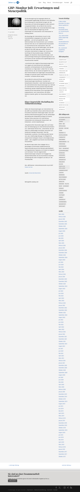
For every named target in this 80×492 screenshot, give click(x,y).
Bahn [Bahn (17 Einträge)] (60, 123)
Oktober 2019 (62, 399)
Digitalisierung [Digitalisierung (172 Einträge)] (63, 66)
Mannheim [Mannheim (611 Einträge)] (61, 174)
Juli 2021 (61, 348)
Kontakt (66, 2)
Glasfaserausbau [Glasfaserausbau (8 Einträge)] (63, 150)
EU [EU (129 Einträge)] (68, 141)
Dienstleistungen (58, 2)
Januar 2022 (62, 334)
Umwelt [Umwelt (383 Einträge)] (61, 197)
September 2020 (63, 372)
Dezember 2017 (63, 451)
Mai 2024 (61, 267)
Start (39, 2)
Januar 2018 (62, 449)
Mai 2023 (61, 295)
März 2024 (61, 271)
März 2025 (61, 243)
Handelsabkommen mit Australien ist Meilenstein (64, 43)
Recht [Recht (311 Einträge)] (60, 186)
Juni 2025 (61, 236)
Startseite (49, 490)
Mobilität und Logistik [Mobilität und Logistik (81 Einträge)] (63, 91)
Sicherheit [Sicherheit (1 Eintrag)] (62, 102)
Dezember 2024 (63, 250)
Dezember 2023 (63, 279)
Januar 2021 (62, 363)
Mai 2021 (61, 353)
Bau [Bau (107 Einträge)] (64, 123)
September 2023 (63, 286)
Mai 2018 (61, 439)
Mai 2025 (61, 238)
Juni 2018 (61, 437)
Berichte (10, 38)
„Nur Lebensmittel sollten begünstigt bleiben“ (63, 37)
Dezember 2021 (63, 336)
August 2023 (62, 288)
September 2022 (63, 315)
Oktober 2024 (62, 255)
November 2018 (63, 425)
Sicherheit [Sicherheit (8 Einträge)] (66, 186)
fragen (12, 481)
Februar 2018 (62, 447)
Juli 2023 (61, 291)
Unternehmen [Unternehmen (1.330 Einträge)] (62, 201)
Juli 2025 (61, 233)
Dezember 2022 (63, 307)
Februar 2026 (62, 216)
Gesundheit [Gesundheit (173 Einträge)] (66, 148)
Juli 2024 (61, 262)
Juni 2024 (61, 264)
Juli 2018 (61, 435)
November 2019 (63, 396)
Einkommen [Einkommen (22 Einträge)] (62, 139)
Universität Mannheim (35, 173)
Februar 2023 (62, 303)
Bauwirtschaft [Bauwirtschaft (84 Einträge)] (63, 62)
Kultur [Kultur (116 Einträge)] (61, 164)
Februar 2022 (62, 331)
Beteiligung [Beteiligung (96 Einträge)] (62, 126)
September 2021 (63, 343)
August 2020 (62, 375)
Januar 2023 (62, 305)
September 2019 (63, 401)
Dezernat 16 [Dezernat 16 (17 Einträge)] (62, 132)
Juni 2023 (61, 293)
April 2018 (61, 442)
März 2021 (61, 358)
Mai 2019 (61, 411)
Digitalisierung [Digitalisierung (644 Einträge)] (63, 135)
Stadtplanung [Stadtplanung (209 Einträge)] (63, 190)
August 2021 (62, 346)
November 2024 (63, 252)
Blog (44, 2)
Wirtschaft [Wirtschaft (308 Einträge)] (62, 107)
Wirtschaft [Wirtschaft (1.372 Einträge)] (62, 206)
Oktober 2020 (62, 370)
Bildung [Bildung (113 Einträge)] (61, 128)
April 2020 (61, 384)
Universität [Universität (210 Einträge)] (62, 199)
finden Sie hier (28, 167)
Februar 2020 (62, 389)
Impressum (30, 490)
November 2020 (63, 367)
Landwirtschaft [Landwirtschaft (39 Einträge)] (63, 170)
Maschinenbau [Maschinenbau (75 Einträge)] (63, 88)
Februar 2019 (62, 418)
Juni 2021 (61, 351)
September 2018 (63, 430)
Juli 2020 (61, 377)
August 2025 (62, 231)
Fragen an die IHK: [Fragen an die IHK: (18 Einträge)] (64, 75)
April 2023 (61, 298)
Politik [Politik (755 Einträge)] (67, 183)
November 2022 (63, 310)
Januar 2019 (62, 420)
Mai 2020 (61, 382)
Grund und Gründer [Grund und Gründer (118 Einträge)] (62, 80)
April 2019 (61, 413)
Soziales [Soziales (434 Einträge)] (61, 188)
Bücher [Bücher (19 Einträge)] (66, 128)
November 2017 (63, 454)
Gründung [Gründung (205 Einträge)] (62, 152)
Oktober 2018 (62, 427)
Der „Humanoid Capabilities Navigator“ (63, 49)
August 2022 (62, 317)
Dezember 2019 (63, 394)
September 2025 (63, 228)
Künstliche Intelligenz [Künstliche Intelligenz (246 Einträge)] (62, 167)
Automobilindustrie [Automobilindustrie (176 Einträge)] (64, 117)
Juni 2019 (61, 408)
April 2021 (61, 355)
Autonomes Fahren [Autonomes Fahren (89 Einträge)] (62, 120)
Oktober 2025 (62, 226)
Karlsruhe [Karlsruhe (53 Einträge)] (62, 161)
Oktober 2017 (62, 456)
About (49, 2)
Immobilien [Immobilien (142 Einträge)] (62, 157)
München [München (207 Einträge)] (61, 183)
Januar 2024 (62, 276)
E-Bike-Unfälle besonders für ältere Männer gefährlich (64, 23)
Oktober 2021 (62, 341)
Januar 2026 (62, 219)
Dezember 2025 (63, 221)
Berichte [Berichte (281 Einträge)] (61, 64)
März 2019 (61, 415)
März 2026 (61, 214)
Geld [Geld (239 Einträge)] (60, 148)
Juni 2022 (61, 322)
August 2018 (62, 432)
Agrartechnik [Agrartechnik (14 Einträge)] (62, 59)
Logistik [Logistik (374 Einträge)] (61, 172)
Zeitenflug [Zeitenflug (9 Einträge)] (62, 109)
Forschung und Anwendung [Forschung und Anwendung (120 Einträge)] (63, 71)
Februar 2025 (62, 245)
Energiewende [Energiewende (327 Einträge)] (62, 141)
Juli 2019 (61, 406)
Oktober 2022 (62, 312)
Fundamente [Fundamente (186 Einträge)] (62, 77)
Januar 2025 (62, 248)
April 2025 (61, 240)
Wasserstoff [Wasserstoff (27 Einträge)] (62, 204)
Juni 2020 (61, 379)
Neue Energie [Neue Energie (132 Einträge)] (62, 94)
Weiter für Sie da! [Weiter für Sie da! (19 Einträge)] (64, 105)
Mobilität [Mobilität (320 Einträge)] (61, 181)
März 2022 (61, 329)
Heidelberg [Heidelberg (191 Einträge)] (62, 155)
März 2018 (61, 444)
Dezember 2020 (63, 365)
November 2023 (63, 281)
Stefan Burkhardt (14, 29)
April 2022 (61, 327)
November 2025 (63, 224)
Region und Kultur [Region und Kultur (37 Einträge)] (62, 99)
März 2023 (61, 300)
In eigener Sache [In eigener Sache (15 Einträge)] (63, 83)
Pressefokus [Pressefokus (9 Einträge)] (62, 96)
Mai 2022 (61, 324)
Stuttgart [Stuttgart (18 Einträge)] (62, 195)
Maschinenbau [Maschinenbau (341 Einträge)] (63, 177)
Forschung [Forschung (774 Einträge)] (62, 143)
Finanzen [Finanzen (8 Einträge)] (61, 68)
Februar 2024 (62, 274)
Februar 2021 (62, 360)
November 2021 (63, 339)
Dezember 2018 (63, 423)
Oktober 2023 (62, 283)
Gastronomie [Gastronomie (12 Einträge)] (62, 146)
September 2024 (63, 257)
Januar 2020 (62, 391)
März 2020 (61, 387)
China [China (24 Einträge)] (60, 130)
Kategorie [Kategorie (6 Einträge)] (61, 85)
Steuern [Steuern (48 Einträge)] (61, 192)
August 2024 (62, 259)
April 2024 (61, 269)
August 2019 (62, 403)
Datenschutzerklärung (40, 490)
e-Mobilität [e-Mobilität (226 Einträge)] (62, 137)
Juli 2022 (61, 319)
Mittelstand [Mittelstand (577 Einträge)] (62, 179)
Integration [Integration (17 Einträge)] (62, 159)
